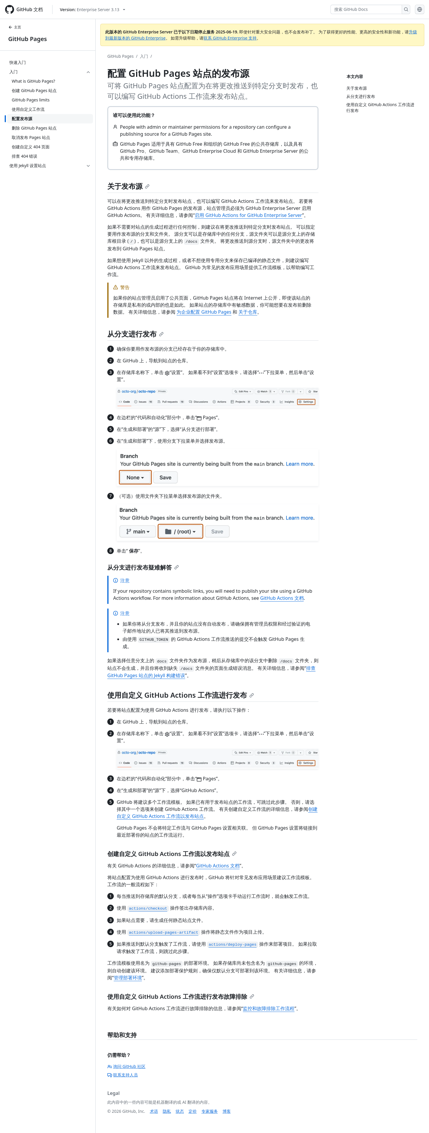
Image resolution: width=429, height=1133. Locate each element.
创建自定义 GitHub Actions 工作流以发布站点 (172, 854)
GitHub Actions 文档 (282, 598)
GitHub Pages (27, 39)
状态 (180, 1111)
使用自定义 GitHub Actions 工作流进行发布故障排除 (180, 996)
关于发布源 (128, 186)
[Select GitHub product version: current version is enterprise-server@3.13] (92, 9)
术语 (154, 1111)
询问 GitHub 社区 (126, 1066)
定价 (193, 1111)
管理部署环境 (128, 977)
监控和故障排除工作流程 (268, 1008)
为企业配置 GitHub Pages (204, 312)
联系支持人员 (122, 1075)
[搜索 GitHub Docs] (366, 9)
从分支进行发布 (135, 334)
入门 (144, 56)
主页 (14, 27)
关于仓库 (247, 312)
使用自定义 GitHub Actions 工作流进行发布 (180, 695)
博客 (227, 1111)
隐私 (167, 1111)
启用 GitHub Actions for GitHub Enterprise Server (248, 215)
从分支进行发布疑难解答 (143, 567)
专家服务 (209, 1111)
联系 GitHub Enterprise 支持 (230, 38)
